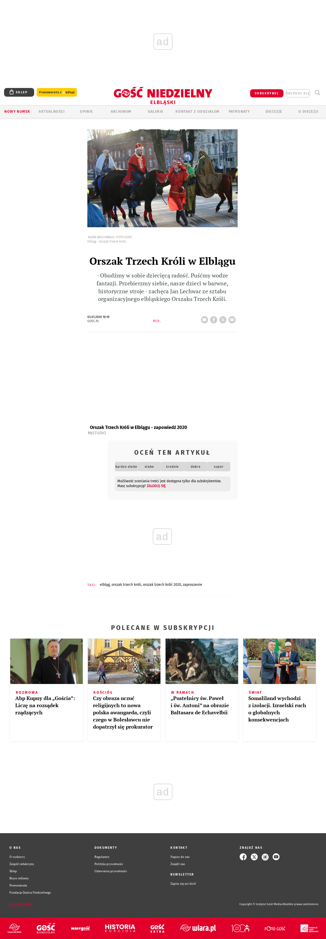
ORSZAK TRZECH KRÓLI (126, 584)
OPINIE (86, 111)
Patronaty (239, 111)
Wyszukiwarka (317, 92)
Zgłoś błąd (21, 904)
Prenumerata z (57, 92)
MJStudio (97, 432)
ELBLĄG (105, 584)
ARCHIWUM (121, 111)
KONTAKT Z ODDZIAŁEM (197, 111)
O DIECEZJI (308, 111)
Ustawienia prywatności (110, 871)
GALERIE (156, 111)
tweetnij (223, 318)
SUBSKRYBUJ (267, 93)
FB (214, 318)
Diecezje (274, 111)
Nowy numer (17, 111)
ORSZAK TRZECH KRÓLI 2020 (162, 584)
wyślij (233, 318)
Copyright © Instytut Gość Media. (260, 904)
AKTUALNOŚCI (52, 111)
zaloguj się (298, 93)
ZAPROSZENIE (192, 584)
